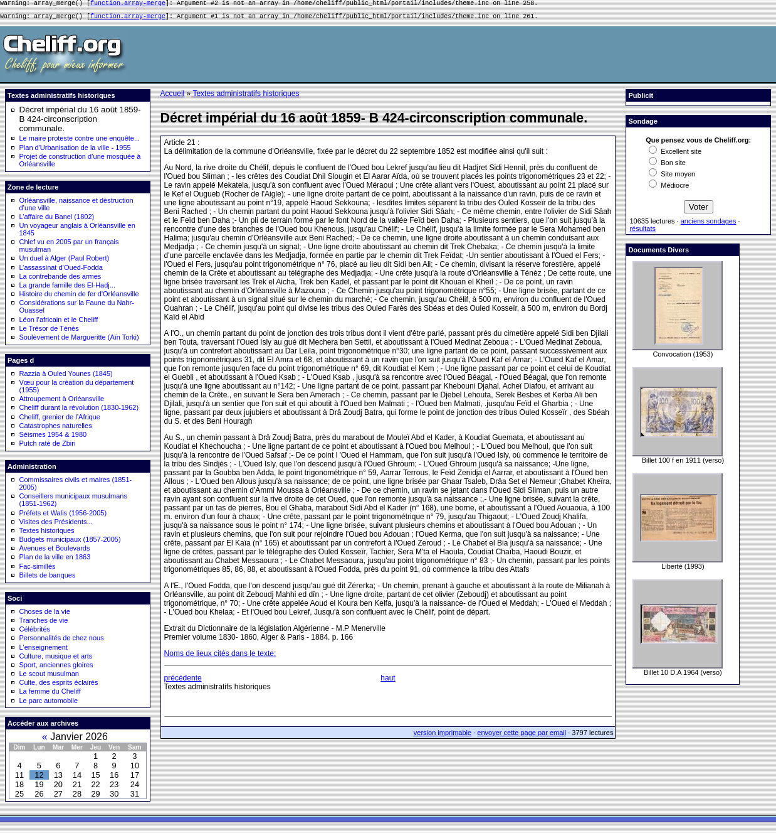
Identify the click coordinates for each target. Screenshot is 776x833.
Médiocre (669, 189)
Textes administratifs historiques (245, 97)
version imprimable (442, 736)
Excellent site (675, 155)
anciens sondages (709, 224)
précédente (183, 681)
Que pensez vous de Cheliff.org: (698, 144)
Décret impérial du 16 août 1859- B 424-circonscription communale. (80, 123)
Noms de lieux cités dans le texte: (220, 657)
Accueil (172, 97)
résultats (642, 232)
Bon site (667, 166)
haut (387, 681)
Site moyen (672, 177)
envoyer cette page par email (521, 736)
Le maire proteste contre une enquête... (79, 142)
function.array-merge (127, 4)
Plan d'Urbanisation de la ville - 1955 (75, 151)
